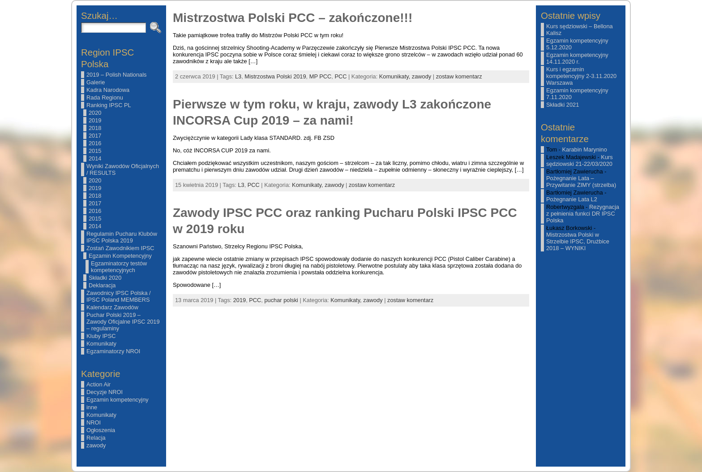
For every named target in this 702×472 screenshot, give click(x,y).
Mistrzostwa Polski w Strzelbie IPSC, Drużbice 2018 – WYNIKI (577, 241)
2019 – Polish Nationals (116, 74)
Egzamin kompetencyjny (117, 399)
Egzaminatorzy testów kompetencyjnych (119, 266)
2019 (95, 120)
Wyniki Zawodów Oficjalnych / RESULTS (122, 169)
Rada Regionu (104, 97)
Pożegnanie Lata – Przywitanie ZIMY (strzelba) (581, 181)
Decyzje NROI (104, 392)
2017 (95, 135)
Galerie (95, 82)
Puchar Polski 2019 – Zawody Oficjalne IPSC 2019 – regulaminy (123, 322)
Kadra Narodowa (107, 90)
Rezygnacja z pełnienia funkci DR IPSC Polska (582, 214)
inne (91, 407)
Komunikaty (101, 343)
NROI (93, 422)
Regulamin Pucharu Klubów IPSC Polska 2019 (121, 237)
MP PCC (320, 76)
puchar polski (281, 300)
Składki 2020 (105, 277)
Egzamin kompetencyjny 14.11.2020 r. (577, 58)
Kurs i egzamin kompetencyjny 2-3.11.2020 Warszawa (581, 76)
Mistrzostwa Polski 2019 (275, 76)
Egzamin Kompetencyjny (120, 255)
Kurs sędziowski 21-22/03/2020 (579, 160)
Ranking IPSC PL (108, 105)
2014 (95, 158)
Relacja (96, 437)
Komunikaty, (395, 76)
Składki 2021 (562, 104)
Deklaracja (102, 285)
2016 (95, 143)
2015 (95, 150)
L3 (238, 76)
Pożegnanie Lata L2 (571, 199)
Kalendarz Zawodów (112, 307)
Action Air (98, 384)
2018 (95, 128)
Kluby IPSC (101, 336)
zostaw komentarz (459, 76)
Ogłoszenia (100, 430)
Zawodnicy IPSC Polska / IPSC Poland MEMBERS (118, 296)
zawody (96, 445)
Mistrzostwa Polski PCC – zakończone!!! (292, 18)
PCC (340, 76)
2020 (95, 112)
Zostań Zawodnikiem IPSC (120, 248)
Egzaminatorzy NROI (113, 351)
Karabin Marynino (584, 149)
